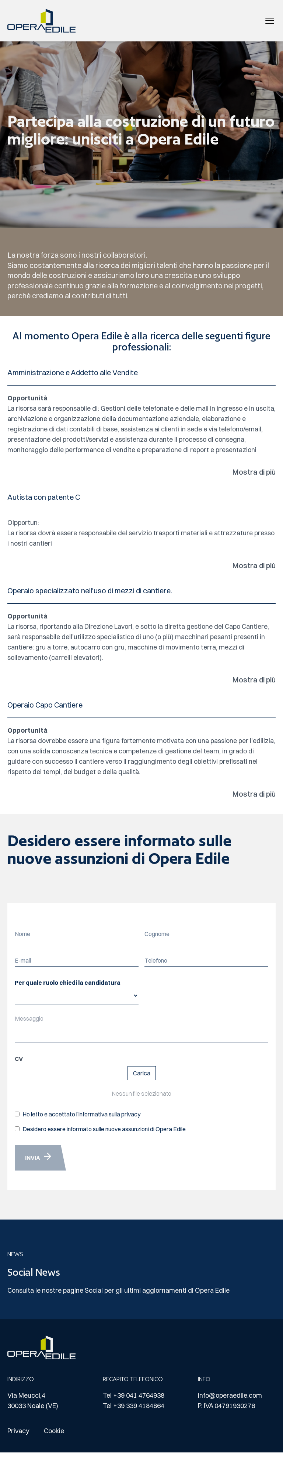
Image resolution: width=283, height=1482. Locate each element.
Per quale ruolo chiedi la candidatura (67, 982)
